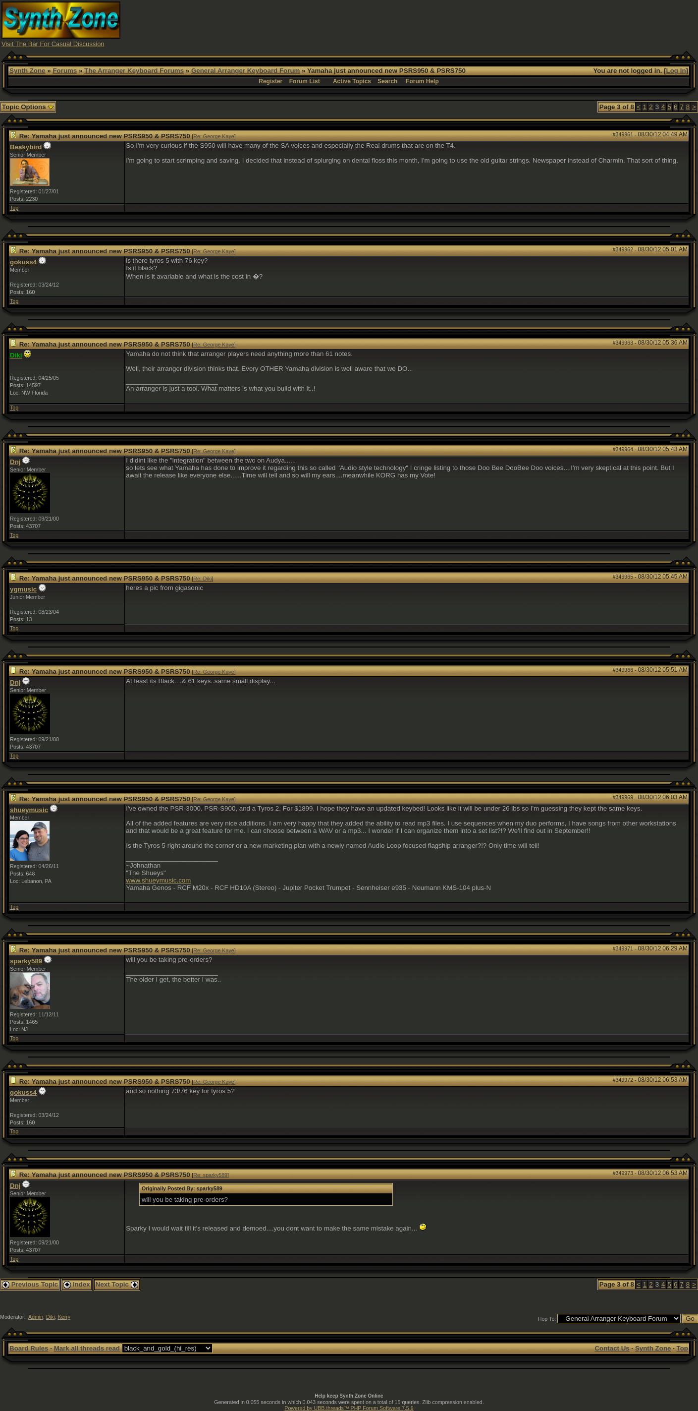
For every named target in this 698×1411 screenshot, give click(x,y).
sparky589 (26, 961)
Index (76, 1284)
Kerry (64, 1317)
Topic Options (28, 107)
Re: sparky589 (210, 1175)
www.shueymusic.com (158, 880)
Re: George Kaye (213, 136)
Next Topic (117, 1284)
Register (270, 81)
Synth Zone (27, 70)
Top (14, 208)
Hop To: (547, 1319)
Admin (35, 1317)
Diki (50, 1317)
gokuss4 (23, 262)
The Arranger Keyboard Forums (134, 70)
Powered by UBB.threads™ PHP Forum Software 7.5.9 (348, 1408)
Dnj (15, 462)
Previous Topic (30, 1284)
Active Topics (352, 81)
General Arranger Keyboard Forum (245, 70)
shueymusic (29, 810)
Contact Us (611, 1348)
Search (387, 81)
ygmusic (23, 589)
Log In (676, 70)
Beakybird (26, 147)
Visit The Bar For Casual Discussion (53, 44)
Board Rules (29, 1348)
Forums (65, 70)
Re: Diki (202, 579)
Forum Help (422, 81)
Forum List (304, 81)
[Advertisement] (516, 23)
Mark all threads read (87, 1348)
